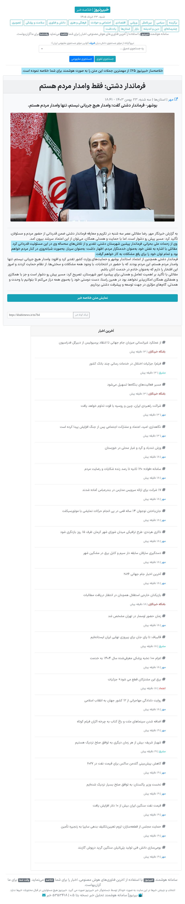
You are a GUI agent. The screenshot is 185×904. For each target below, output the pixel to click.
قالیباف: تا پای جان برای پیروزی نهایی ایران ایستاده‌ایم (126, 637)
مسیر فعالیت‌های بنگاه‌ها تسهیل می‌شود (134, 384)
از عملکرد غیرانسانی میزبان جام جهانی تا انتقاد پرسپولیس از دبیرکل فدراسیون (110, 342)
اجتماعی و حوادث (101, 23)
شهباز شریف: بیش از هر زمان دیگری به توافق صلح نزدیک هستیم (118, 742)
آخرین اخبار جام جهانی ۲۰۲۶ (142, 574)
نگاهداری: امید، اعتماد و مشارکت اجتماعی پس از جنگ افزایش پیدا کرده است (110, 427)
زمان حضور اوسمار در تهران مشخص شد (134, 616)
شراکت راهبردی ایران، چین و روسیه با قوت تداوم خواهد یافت (121, 406)
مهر (172, 99)
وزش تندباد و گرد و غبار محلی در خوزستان (133, 448)
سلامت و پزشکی (35, 23)
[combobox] (92, 49)
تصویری (16, 23)
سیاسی (160, 23)
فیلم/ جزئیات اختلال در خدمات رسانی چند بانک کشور (125, 363)
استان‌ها (125, 29)
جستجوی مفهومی (81, 59)
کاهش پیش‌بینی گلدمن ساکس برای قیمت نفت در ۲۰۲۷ (124, 763)
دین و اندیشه (151, 29)
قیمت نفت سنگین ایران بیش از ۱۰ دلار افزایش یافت (127, 805)
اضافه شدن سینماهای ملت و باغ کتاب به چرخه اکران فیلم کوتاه (119, 721)
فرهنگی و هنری (78, 23)
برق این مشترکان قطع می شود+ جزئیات (134, 679)
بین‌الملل (147, 23)
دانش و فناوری (57, 23)
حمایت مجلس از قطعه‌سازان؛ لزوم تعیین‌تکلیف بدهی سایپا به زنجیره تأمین (111, 826)
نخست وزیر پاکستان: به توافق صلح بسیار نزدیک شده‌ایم (124, 784)
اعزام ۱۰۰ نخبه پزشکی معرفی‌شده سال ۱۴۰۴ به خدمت (125, 658)
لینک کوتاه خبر (81, 315)
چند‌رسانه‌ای (170, 29)
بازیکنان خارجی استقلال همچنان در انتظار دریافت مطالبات (122, 595)
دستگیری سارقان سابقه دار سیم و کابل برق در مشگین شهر (122, 553)
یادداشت (111, 29)
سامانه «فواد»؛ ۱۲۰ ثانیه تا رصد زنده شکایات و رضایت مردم (123, 469)
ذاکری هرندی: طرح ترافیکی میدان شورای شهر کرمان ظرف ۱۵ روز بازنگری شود (110, 532)
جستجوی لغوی (105, 59)
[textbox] (93, 48)
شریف (92, 43)
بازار (137, 29)
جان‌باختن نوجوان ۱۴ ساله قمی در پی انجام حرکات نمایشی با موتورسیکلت (111, 511)
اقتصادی (120, 23)
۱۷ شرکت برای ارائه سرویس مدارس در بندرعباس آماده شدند (121, 490)
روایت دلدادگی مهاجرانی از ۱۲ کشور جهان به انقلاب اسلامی (122, 700)
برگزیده (173, 23)
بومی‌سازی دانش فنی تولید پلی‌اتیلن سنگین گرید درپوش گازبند (119, 847)
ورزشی (133, 23)
